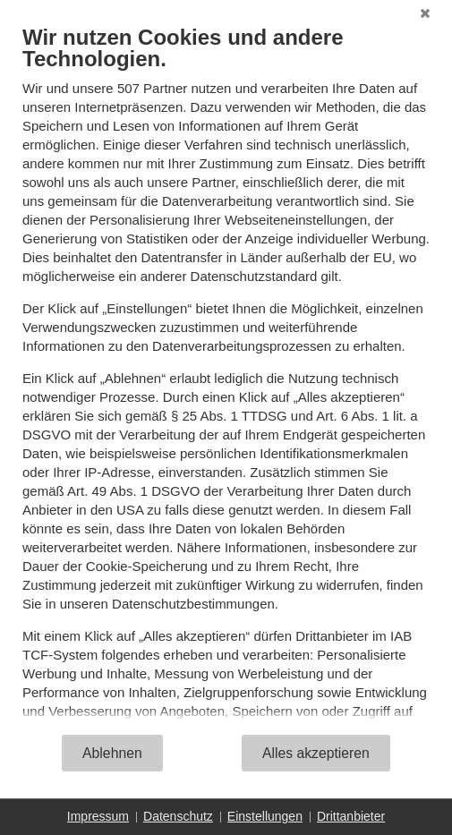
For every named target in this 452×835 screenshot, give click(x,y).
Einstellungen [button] (265, 816)
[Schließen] (425, 13)
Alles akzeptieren (316, 753)
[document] (226, 378)
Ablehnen (112, 753)
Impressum (98, 816)
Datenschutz (178, 816)
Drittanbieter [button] (351, 816)
